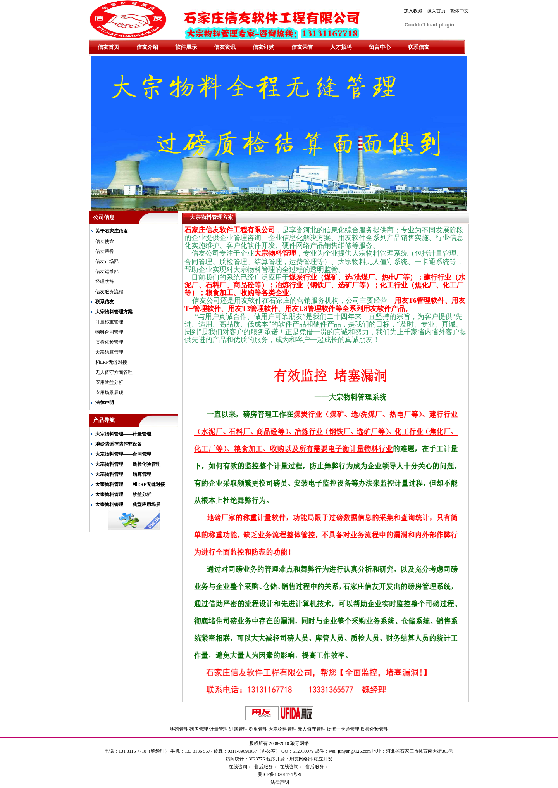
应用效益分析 (109, 382)
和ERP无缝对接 (111, 362)
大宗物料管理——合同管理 (123, 454)
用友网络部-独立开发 (311, 759)
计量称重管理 (109, 322)
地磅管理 (179, 729)
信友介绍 (147, 47)
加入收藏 (413, 11)
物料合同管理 (109, 332)
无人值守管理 (312, 729)
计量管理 (218, 729)
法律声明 (104, 402)
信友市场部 (107, 261)
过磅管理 (238, 729)
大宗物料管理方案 (114, 312)
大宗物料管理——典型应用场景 (127, 504)
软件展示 (186, 47)
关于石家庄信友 (111, 231)
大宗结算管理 (109, 352)
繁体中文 (459, 11)
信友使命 (104, 241)
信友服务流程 (109, 291)
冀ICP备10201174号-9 (279, 774)
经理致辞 (104, 281)
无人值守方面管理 (114, 372)
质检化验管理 (109, 342)
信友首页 (108, 47)
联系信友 (418, 47)
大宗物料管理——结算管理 (123, 474)
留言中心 (380, 47)
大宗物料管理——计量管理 (123, 434)
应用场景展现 (109, 392)
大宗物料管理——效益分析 (123, 494)
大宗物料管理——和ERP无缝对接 (130, 484)
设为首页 (436, 11)
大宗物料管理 (282, 729)
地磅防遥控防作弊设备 (118, 444)
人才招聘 (341, 47)
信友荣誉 (302, 47)
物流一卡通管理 (343, 729)
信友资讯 (225, 47)
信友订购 (263, 47)
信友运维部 (107, 271)
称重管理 (258, 729)
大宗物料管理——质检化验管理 (127, 464)
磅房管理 (198, 729)
